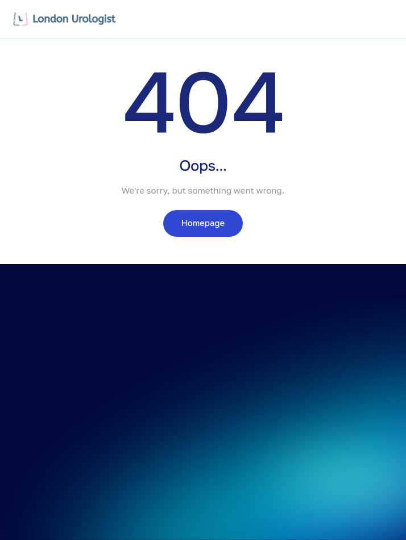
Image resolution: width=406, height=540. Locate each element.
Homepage (203, 223)
